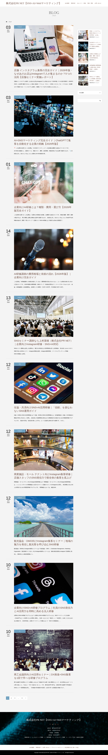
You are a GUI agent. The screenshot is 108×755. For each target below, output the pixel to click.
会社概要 (67, 3)
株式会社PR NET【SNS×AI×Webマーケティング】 (33, 3)
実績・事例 (90, 3)
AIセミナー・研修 (81, 3)
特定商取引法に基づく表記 (72, 747)
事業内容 (73, 3)
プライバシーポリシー (57, 747)
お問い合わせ (98, 3)
